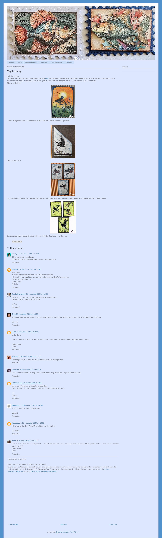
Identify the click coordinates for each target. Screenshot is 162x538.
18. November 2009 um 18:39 (30, 370)
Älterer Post (112, 525)
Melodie (15, 269)
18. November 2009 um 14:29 (37, 294)
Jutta (14, 332)
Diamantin (16, 405)
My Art (20, 62)
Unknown (16, 383)
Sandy (14, 254)
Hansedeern (17, 423)
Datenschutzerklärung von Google (44, 471)
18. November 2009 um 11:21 (29, 254)
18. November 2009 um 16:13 (27, 314)
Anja (46, 78)
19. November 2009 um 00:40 (32, 405)
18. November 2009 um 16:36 (28, 332)
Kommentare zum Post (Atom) (67, 532)
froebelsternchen (19, 294)
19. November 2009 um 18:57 (27, 441)
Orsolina (15, 370)
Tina (13, 314)
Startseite (11, 62)
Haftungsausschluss (56, 62)
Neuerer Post (13, 525)
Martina (15, 356)
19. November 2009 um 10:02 (33, 423)
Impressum (44, 62)
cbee (14, 441)
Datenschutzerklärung (31, 62)
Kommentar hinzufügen (17, 459)
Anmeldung (69, 62)
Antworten (16, 262)
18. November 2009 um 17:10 (29, 356)
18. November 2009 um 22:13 (31, 383)
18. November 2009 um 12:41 (30, 269)
